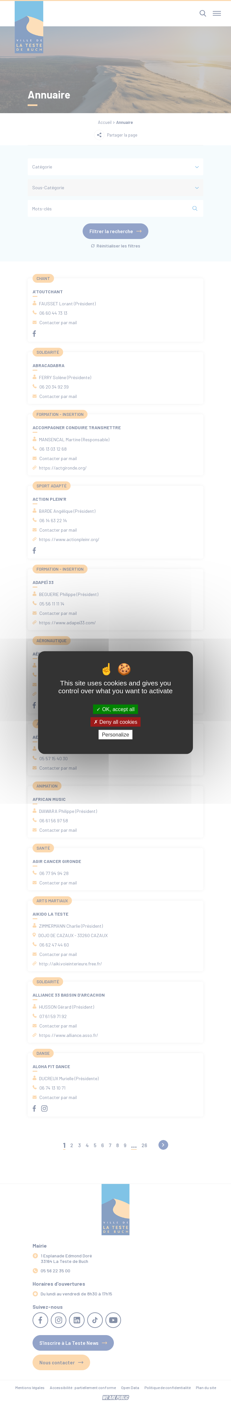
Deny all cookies (115, 721)
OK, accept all (115, 709)
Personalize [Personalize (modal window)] (115, 734)
